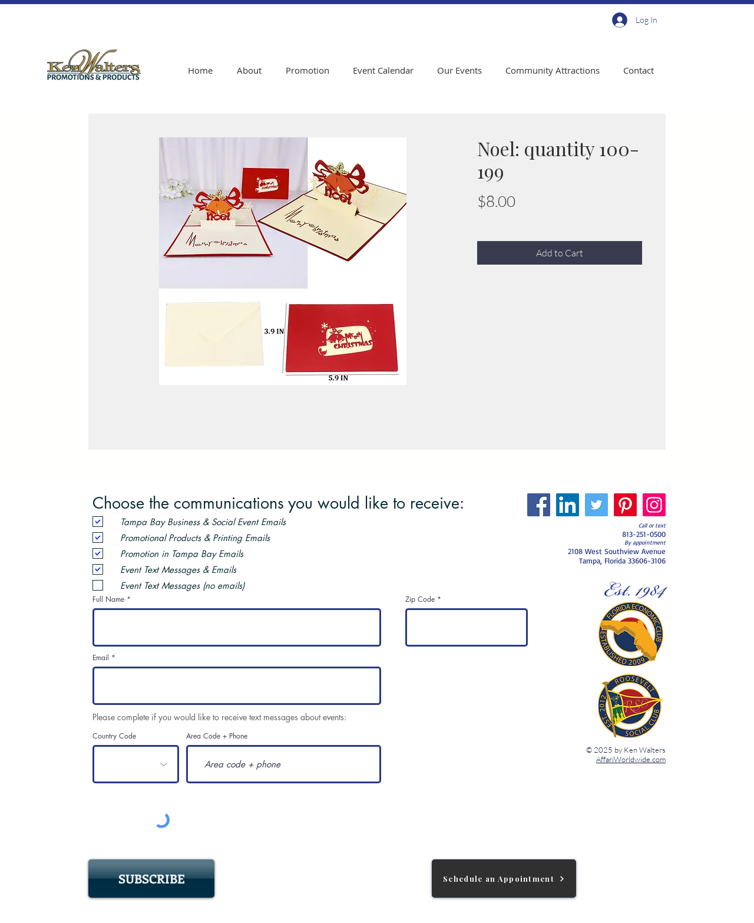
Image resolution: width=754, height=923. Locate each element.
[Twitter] (596, 504)
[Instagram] (654, 504)
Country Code (114, 736)
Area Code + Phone (216, 736)
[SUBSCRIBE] (151, 878)
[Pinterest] (625, 504)
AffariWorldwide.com (631, 759)
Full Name (108, 599)
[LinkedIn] (567, 504)
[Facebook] (538, 504)
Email (100, 657)
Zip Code (420, 599)
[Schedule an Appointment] (504, 878)
